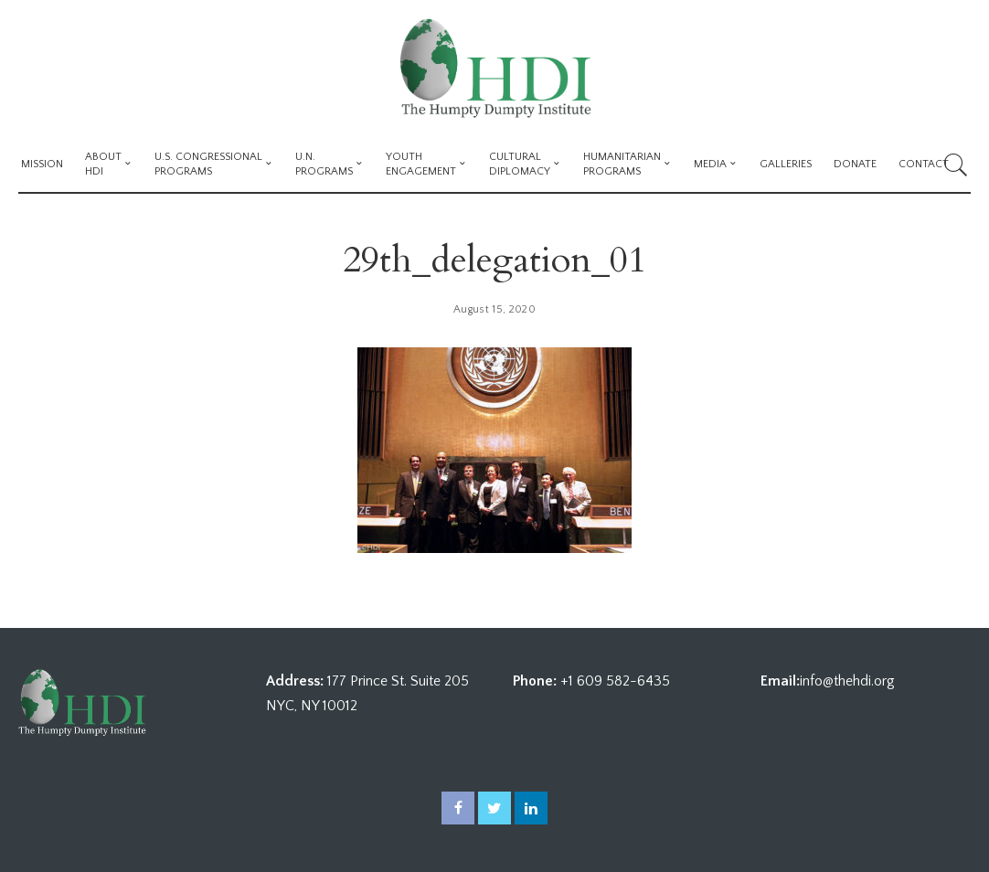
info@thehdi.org (847, 681)
